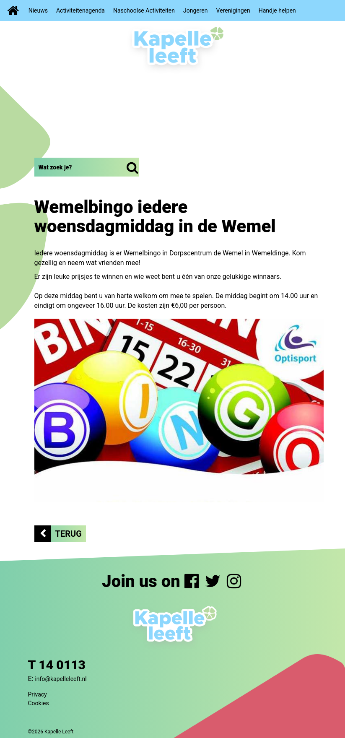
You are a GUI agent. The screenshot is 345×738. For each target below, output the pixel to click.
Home (12, 10)
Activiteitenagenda (80, 10)
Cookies (38, 703)
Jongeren (195, 10)
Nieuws (38, 10)
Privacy (37, 694)
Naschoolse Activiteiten (144, 10)
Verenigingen (233, 10)
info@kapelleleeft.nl (60, 679)
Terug (68, 534)
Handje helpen (277, 10)
